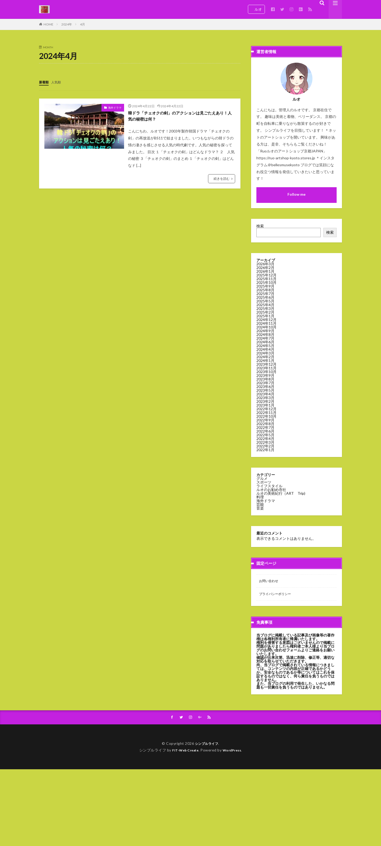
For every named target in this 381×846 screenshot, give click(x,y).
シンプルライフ (206, 745)
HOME (48, 24)
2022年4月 (265, 438)
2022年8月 (265, 423)
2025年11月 (266, 278)
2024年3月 (265, 353)
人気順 (58, 82)
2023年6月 (265, 386)
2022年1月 (265, 449)
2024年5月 (265, 345)
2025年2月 (265, 312)
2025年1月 (265, 316)
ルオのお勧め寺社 (271, 489)
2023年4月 (265, 394)
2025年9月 (265, 286)
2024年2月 (265, 356)
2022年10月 (266, 416)
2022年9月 (265, 420)
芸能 (260, 504)
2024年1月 (265, 360)
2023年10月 (266, 371)
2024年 (66, 24)
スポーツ (263, 482)
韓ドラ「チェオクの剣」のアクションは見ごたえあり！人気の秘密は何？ (180, 116)
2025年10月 (266, 282)
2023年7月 (265, 383)
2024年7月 (265, 338)
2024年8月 (265, 334)
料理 (260, 497)
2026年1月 (265, 271)
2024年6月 (265, 342)
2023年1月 (265, 405)
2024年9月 (265, 330)
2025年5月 (265, 301)
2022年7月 (265, 427)
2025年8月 (265, 290)
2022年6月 (265, 431)
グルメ (262, 478)
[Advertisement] (159, 808)
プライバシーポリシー (277, 595)
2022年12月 (266, 409)
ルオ (256, 9)
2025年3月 (265, 308)
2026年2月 (265, 267)
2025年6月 (265, 297)
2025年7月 (265, 293)
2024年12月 (266, 319)
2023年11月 (266, 368)
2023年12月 (266, 364)
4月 (82, 24)
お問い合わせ (270, 581)
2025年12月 (266, 275)
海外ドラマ (114, 107)
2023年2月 (265, 401)
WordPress (234, 752)
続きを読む (222, 180)
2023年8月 (265, 379)
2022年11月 (266, 412)
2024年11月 (266, 323)
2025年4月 (265, 304)
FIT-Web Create (184, 752)
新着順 (44, 82)
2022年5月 (265, 435)
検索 (260, 226)
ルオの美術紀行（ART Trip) (280, 493)
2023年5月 (265, 390)
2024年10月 (266, 327)
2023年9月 (265, 375)
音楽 (260, 508)
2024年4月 (265, 349)
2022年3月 (265, 442)
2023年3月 (265, 397)
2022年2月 (265, 446)
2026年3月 (265, 264)
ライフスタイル (269, 486)
